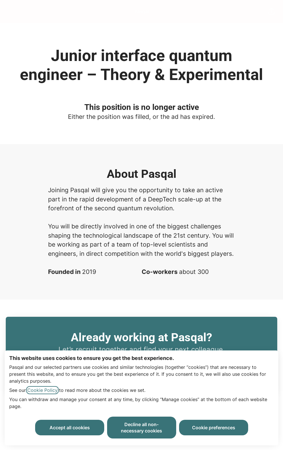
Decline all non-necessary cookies (141, 428)
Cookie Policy (42, 390)
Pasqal (141, 11)
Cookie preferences (213, 427)
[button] (271, 11)
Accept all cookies (70, 427)
